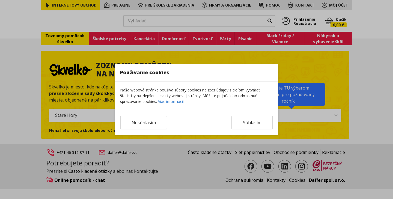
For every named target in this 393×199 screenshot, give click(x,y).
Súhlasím (252, 123)
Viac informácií (171, 101)
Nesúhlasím (144, 123)
